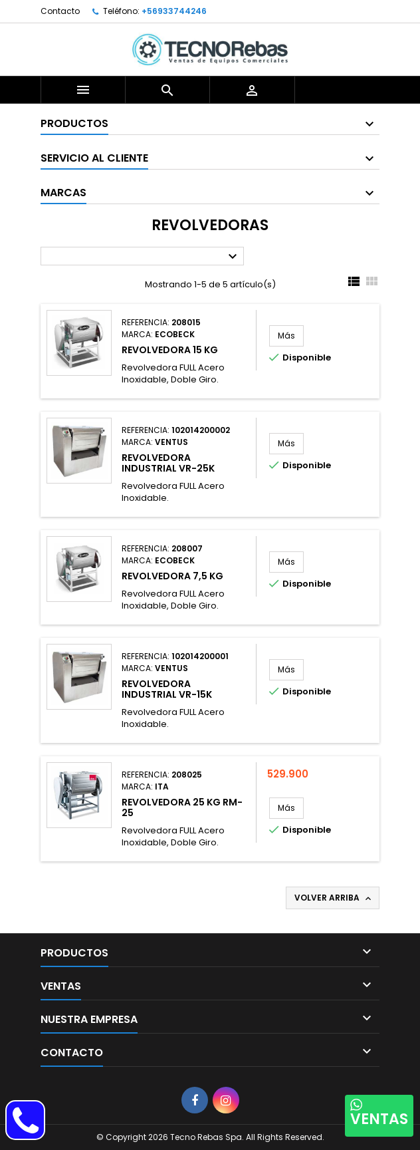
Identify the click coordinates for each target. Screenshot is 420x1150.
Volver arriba (333, 898)
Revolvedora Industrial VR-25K (168, 463)
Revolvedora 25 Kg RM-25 (182, 807)
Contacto (60, 11)
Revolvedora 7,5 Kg (172, 576)
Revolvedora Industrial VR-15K (167, 689)
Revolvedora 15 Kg (170, 350)
